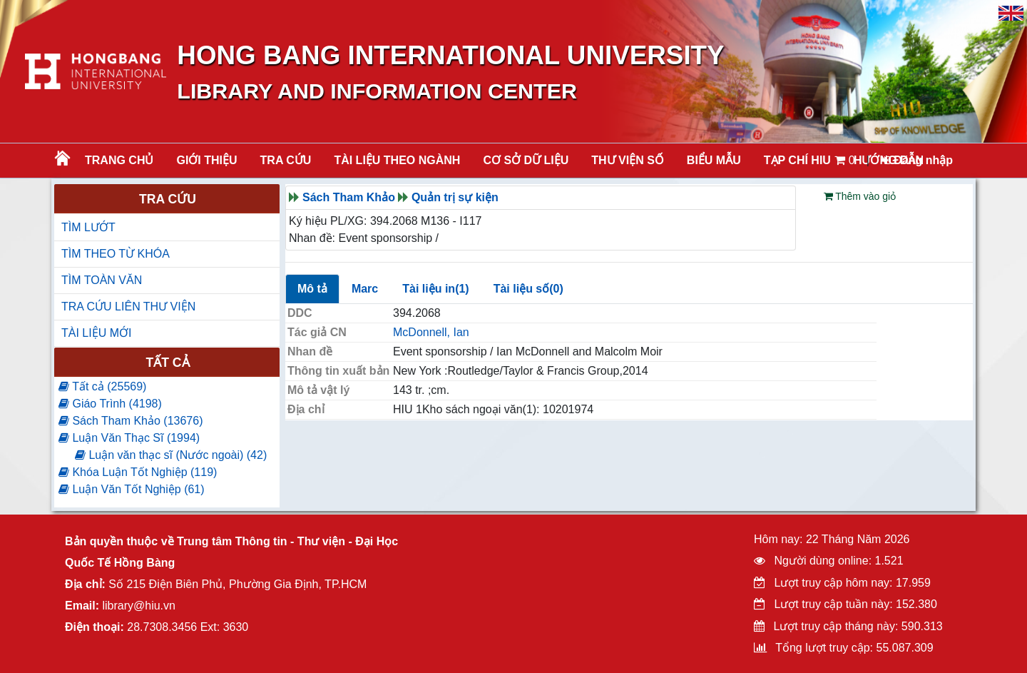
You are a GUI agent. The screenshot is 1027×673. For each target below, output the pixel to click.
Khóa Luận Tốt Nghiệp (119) (137, 472)
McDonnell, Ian (431, 332)
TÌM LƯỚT (88, 227)
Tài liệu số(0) (528, 289)
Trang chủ (119, 160)
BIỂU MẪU (714, 160)
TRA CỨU (286, 160)
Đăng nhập (917, 160)
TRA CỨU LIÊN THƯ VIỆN (128, 306)
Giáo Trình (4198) (110, 404)
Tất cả (167, 362)
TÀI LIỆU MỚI (96, 333)
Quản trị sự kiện (455, 197)
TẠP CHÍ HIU (797, 160)
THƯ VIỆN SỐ (627, 160)
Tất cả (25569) (102, 386)
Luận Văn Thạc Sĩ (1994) (129, 438)
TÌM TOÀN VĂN (101, 280)
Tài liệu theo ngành (397, 160)
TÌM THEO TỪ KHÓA (115, 254)
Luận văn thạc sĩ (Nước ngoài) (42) (171, 455)
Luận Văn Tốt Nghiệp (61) (131, 489)
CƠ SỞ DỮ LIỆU (525, 160)
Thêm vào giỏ (860, 196)
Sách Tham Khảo (348, 197)
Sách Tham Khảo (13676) (130, 421)
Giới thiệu (206, 160)
